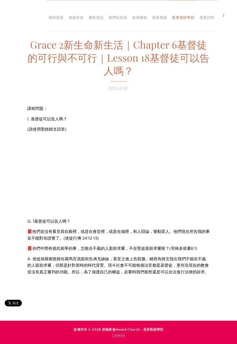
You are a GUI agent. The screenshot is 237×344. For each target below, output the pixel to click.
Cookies (118, 335)
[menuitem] (139, 15)
